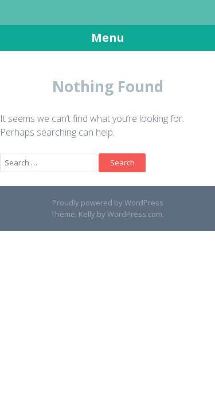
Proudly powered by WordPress (107, 202)
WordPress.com (134, 214)
